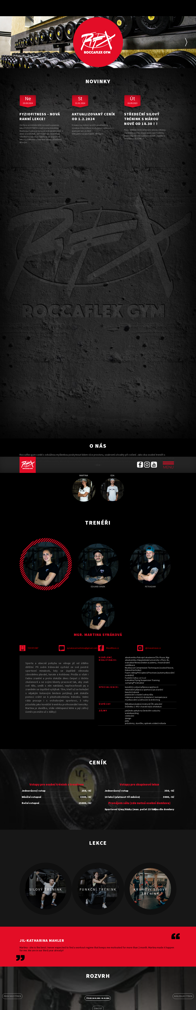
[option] (98, 42)
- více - (98, 464)
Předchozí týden (12, 996)
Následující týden (183, 996)
